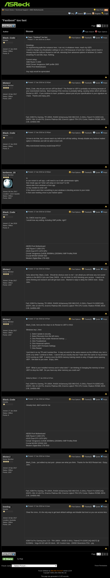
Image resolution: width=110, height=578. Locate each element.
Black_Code (10, 38)
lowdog (7, 506)
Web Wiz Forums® (57, 571)
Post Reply (8, 26)
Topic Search (88, 32)
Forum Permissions (101, 565)
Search (80, 13)
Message (29, 31)
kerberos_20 (10, 172)
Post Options (74, 38)
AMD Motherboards (36, 10)
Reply (105, 38)
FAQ (72, 13)
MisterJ (7, 83)
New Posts (100, 10)
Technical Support (21, 10)
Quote (98, 38)
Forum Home (9, 10)
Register (98, 13)
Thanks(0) (87, 38)
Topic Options (101, 32)
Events (87, 13)
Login (106, 13)
